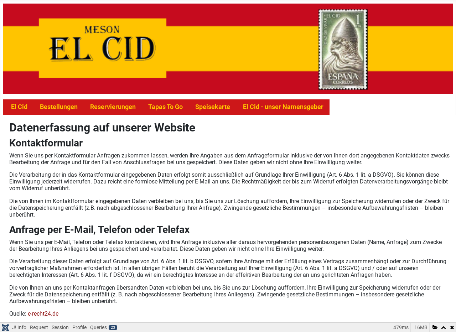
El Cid (19, 106)
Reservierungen (113, 106)
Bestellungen (59, 106)
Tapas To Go (165, 106)
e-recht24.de (43, 313)
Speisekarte (212, 106)
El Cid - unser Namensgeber (283, 106)
